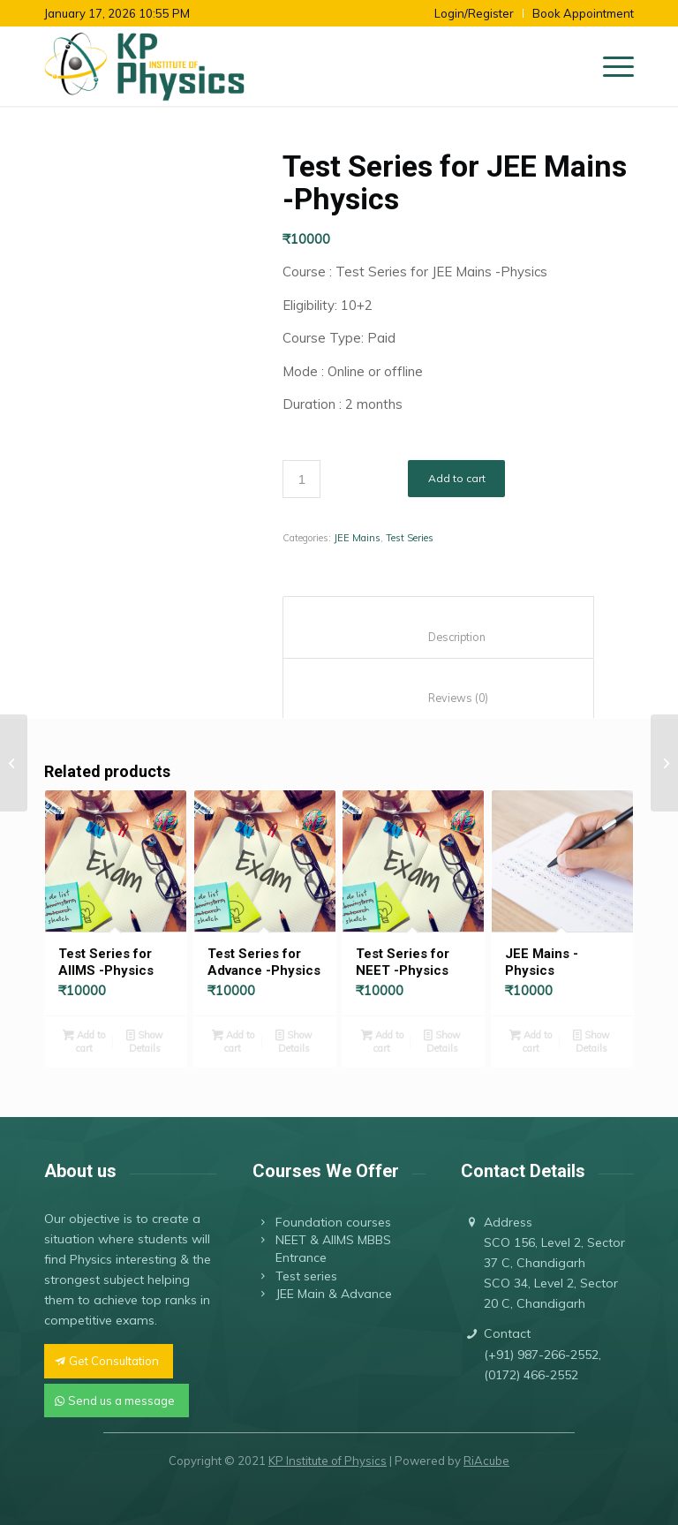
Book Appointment (583, 13)
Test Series (409, 538)
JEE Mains (357, 538)
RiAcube (486, 1460)
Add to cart (457, 478)
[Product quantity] (301, 479)
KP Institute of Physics (327, 1460)
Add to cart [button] (84, 1040)
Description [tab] (438, 637)
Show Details (144, 1040)
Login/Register (474, 13)
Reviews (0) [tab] (438, 698)
